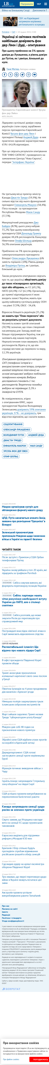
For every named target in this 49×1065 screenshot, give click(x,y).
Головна (5, 32)
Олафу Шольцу (23, 240)
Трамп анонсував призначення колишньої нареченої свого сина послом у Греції (24, 676)
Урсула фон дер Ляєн (22, 133)
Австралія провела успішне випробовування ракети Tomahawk (21, 894)
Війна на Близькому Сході (16, 10)
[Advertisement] (24, 178)
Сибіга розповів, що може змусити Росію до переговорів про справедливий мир (21, 618)
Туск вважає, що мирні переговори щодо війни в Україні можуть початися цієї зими (24, 880)
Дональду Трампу (31, 233)
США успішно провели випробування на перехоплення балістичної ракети (24, 795)
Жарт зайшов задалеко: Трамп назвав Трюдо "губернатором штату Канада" (22, 716)
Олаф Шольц (10, 456)
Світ (13, 32)
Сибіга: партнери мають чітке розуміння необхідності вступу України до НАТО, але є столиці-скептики (24, 600)
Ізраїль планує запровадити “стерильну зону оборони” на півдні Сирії (23, 782)
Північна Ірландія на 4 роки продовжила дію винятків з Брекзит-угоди (24, 690)
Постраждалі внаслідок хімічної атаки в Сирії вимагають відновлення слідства (24, 632)
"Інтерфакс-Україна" (23, 162)
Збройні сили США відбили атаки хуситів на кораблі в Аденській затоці (24, 741)
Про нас (5, 906)
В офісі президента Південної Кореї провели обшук (21, 662)
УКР (39, 4)
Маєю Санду (33, 212)
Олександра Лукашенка (25, 258)
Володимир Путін (13, 435)
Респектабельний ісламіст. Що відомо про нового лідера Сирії (21, 648)
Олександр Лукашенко (16, 429)
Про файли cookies (11, 1059)
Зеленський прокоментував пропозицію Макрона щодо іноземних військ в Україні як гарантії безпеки (23, 536)
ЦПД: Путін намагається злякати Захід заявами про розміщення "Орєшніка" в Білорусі (23, 521)
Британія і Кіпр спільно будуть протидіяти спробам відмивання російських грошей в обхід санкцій (21, 851)
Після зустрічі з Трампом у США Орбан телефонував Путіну (23, 559)
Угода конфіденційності (13, 921)
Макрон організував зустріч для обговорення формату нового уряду (22, 508)
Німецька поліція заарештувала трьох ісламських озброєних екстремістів (22, 703)
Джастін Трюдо (19, 197)
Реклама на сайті (10, 909)
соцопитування (12, 424)
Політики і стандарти (11, 918)
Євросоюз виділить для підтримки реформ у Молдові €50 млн (20, 837)
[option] (24, 21)
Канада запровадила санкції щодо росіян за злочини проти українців (23, 808)
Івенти (5, 912)
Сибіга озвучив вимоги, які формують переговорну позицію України (24, 584)
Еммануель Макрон (26, 205)
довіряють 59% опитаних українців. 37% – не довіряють (24, 411)
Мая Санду (36, 445)
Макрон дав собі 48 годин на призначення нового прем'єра (18, 728)
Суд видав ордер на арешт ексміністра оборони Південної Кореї (23, 865)
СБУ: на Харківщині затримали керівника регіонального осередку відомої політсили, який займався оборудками (32, 24)
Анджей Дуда (30, 137)
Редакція (6, 915)
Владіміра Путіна (15, 265)
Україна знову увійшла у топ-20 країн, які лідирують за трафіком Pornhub (24, 571)
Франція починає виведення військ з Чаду (22, 770)
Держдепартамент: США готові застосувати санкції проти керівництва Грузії (23, 755)
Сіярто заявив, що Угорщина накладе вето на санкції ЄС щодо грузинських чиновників (22, 822)
